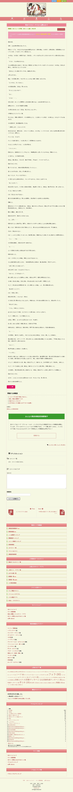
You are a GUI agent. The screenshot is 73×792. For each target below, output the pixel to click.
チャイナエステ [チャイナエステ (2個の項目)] (28, 674)
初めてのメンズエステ (15, 401)
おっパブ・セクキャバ (13, 662)
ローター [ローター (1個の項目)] (50, 677)
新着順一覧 (12, 576)
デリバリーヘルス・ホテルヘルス (16, 641)
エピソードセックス (14, 720)
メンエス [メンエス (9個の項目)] (33, 677)
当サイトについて (12, 609)
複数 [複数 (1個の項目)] (13, 684)
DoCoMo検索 (12, 729)
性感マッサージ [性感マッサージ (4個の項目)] (13, 682)
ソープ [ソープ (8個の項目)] (20, 674)
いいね (11, 386)
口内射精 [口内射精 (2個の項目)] (12, 680)
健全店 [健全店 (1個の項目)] (61, 677)
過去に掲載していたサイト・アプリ (17, 614)
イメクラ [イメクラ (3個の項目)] (43, 671)
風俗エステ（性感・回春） (14, 653)
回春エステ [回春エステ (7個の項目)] (20, 680)
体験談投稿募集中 (13, 528)
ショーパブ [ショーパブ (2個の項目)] (12, 674)
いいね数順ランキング (14, 534)
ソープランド (11, 639)
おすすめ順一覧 (12, 573)
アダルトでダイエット (14, 723)
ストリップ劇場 (12, 628)
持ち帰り (63, 444)
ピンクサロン (11, 646)
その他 (9, 637)
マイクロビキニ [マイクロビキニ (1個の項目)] (11, 677)
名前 (36, 492)
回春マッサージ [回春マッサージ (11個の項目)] (34, 680)
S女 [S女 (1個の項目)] (30, 671)
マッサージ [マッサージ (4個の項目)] (23, 677)
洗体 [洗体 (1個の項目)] (42, 682)
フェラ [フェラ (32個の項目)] (55, 674)
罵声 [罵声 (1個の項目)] (54, 682)
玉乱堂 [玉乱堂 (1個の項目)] (46, 682)
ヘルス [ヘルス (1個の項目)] (63, 674)
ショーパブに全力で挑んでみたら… (18, 396)
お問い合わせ (11, 618)
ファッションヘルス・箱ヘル (15, 644)
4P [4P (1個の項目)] (9, 671)
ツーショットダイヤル (14, 594)
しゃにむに (11, 721)
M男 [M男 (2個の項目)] (17, 671)
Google (10, 710)
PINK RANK (12, 733)
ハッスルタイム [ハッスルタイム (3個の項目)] (43, 674)
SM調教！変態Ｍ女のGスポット (17, 734)
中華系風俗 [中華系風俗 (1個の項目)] (56, 677)
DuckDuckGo (12, 725)
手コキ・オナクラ (12, 648)
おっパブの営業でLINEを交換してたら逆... (20, 698)
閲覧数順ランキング (13, 538)
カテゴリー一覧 (12, 547)
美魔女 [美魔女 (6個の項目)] (59, 682)
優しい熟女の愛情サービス (16, 399)
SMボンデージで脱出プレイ (16, 716)
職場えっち (11, 736)
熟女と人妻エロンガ (14, 715)
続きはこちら (10, 743)
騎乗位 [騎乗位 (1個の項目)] (21, 684)
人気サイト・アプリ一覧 (14, 570)
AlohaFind (11, 739)
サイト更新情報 (12, 611)
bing (10, 718)
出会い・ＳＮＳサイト (14, 600)
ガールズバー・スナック (14, 635)
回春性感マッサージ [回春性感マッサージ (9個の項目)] (52, 680)
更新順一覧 (12, 579)
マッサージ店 (11, 655)
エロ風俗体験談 (12, 583)
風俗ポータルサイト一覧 (14, 562)
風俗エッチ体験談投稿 (12, 409)
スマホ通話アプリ (13, 597)
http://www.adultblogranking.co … (17, 726)
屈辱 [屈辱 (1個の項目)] (63, 679)
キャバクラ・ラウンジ (13, 632)
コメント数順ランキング (14, 541)
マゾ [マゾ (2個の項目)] (17, 677)
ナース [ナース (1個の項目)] (36, 674)
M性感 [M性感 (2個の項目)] (12, 671)
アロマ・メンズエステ (13, 651)
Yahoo (10, 712)
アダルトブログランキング (14, 773)
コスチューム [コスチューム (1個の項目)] (57, 671)
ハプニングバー (12, 630)
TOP (24, 780)
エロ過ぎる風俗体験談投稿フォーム (25, 34)
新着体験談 (12, 531)
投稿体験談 (11, 544)
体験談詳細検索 (12, 554)
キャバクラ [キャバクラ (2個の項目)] (50, 671)
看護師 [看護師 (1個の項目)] (50, 682)
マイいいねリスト (13, 551)
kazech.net (36, 788)
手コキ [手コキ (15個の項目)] (25, 682)
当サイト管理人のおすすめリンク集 (17, 616)
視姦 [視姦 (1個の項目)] (16, 684)
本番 (55, 444)
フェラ (58, 444)
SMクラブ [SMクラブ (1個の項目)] (25, 671)
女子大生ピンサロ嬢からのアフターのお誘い (20, 403)
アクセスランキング (13, 762)
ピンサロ (51, 444)
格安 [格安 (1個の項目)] (38, 682)
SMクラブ (10, 657)
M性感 (9, 660)
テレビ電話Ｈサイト (13, 590)
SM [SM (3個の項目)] (21, 671)
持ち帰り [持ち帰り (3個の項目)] (33, 682)
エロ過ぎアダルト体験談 (15, 713)
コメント (9, 473)
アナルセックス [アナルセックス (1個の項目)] (35, 671)
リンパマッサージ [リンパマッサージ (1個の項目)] (43, 677)
